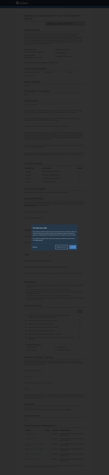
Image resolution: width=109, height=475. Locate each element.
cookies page (38, 240)
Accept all (72, 247)
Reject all (35, 247)
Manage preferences (62, 247)
